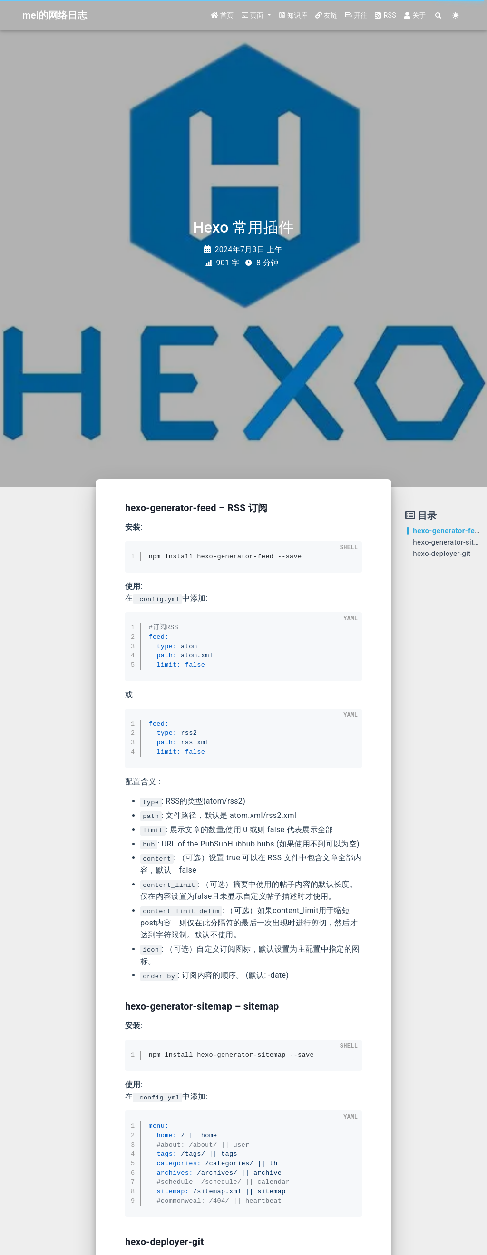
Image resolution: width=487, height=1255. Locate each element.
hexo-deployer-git (441, 553)
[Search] (439, 15)
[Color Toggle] (456, 15)
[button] (256, 15)
